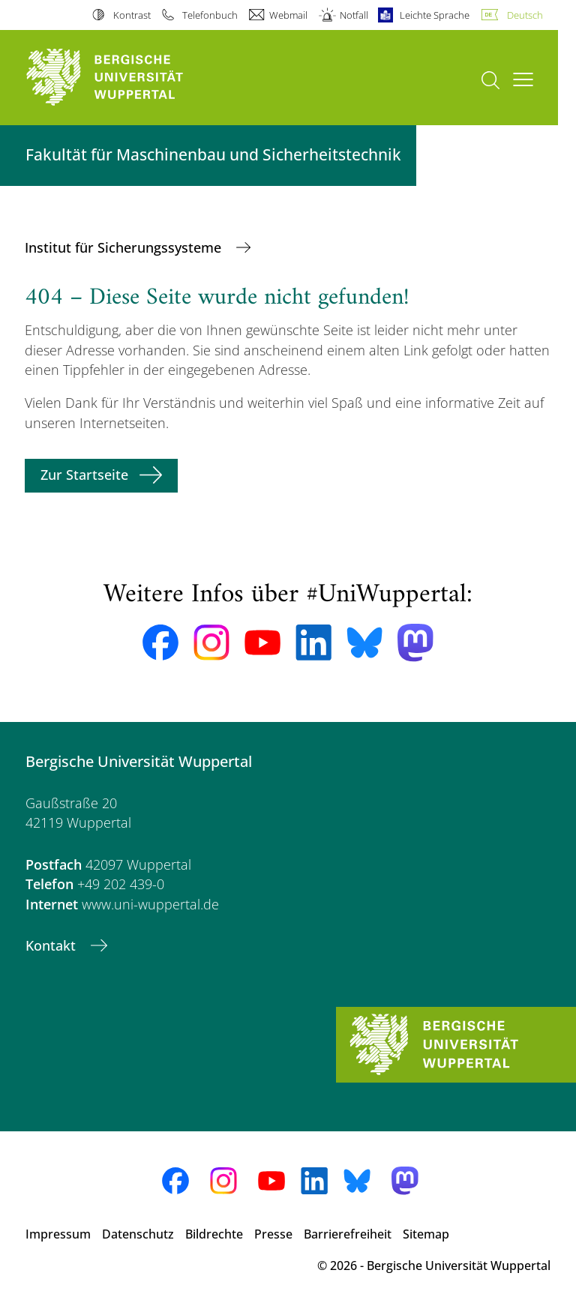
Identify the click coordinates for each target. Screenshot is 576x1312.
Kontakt (53, 945)
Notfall (354, 15)
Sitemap (426, 1234)
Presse (273, 1234)
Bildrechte (214, 1234)
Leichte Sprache (435, 15)
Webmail (288, 15)
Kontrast (132, 15)
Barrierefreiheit (348, 1234)
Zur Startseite (84, 475)
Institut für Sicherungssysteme (125, 247)
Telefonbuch (210, 15)
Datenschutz (138, 1234)
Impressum (58, 1234)
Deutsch (525, 15)
